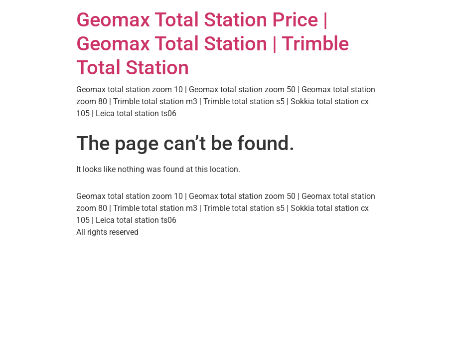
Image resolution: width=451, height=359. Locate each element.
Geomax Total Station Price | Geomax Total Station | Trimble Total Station (212, 43)
